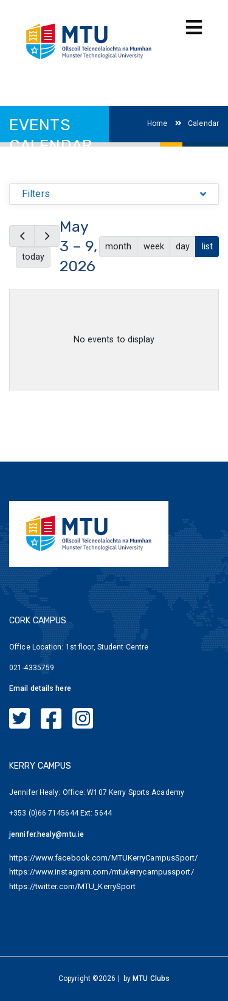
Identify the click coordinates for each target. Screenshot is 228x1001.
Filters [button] (36, 193)
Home (157, 123)
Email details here (40, 688)
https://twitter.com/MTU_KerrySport (72, 886)
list (207, 246)
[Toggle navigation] (194, 27)
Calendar (197, 123)
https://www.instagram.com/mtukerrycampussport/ (101, 871)
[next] (47, 235)
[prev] (22, 235)
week (153, 246)
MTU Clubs (151, 978)
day (183, 246)
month (118, 246)
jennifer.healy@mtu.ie (46, 834)
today (33, 257)
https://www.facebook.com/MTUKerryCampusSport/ (103, 857)
